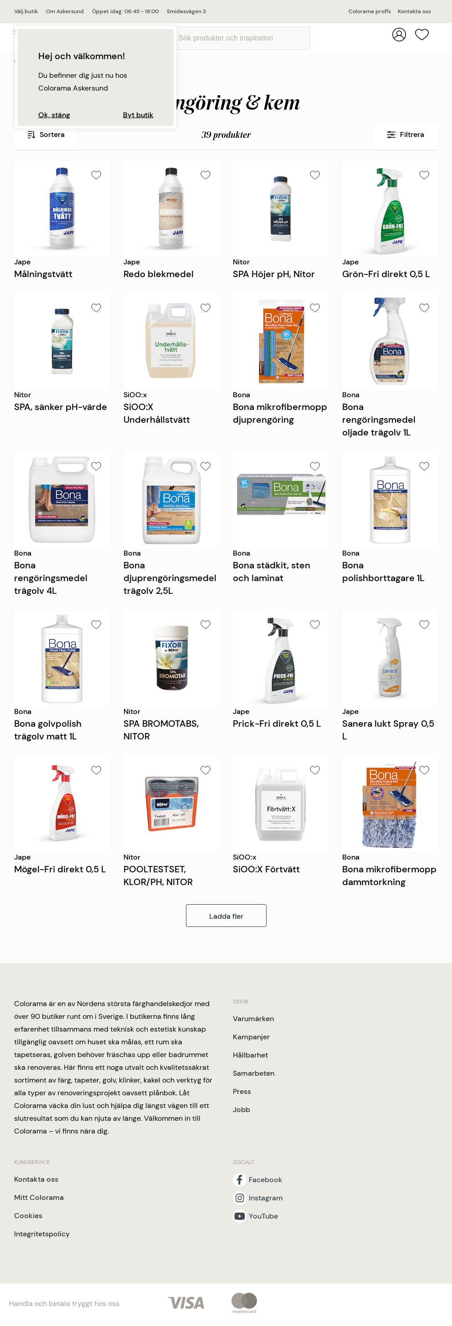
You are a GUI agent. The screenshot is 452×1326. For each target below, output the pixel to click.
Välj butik (26, 11)
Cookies (28, 1215)
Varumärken (253, 1018)
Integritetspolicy (42, 1234)
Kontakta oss (414, 11)
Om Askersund (65, 11)
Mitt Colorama (39, 1197)
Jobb (241, 1109)
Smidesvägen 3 (186, 11)
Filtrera (405, 134)
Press (242, 1091)
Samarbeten (253, 1073)
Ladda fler (226, 916)
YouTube (263, 1216)
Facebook (265, 1179)
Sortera (46, 134)
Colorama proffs (370, 11)
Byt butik (138, 115)
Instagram (266, 1198)
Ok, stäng (54, 115)
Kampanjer (251, 1037)
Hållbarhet (250, 1055)
